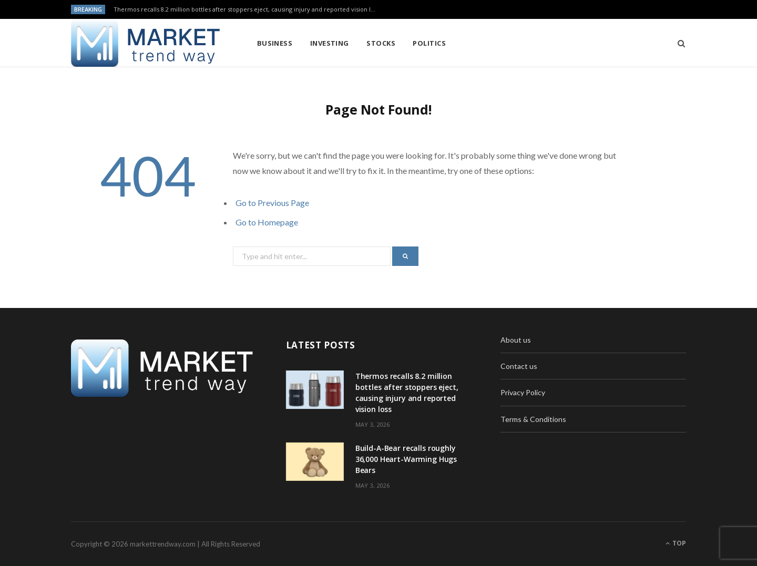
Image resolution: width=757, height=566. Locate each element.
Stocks (380, 43)
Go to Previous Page (272, 203)
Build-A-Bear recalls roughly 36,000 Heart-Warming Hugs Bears (406, 459)
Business (275, 43)
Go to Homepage (267, 222)
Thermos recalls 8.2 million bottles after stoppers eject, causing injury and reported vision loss (247, 9)
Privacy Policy (522, 392)
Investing (329, 43)
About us (515, 339)
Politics (429, 43)
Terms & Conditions (533, 419)
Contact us (518, 366)
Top (676, 543)
